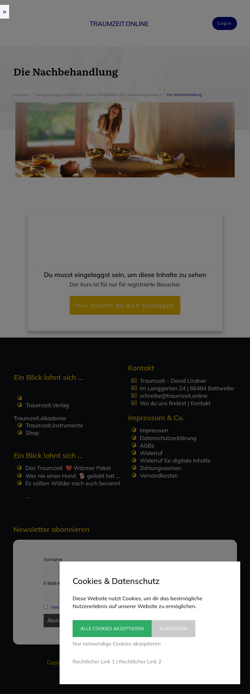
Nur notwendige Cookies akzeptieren (117, 643)
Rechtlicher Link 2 (140, 661)
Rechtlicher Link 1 (94, 661)
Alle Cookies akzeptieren (112, 629)
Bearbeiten (178, 629)
